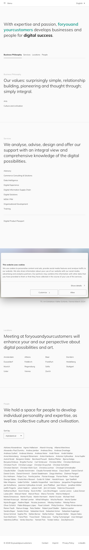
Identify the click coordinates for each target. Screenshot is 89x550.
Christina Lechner (46, 468)
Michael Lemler (27, 499)
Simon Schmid (10, 514)
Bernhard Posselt (39, 459)
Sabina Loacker (67, 508)
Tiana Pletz (23, 517)
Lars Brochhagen (50, 491)
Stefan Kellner (48, 514)
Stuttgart (70, 366)
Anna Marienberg (11, 456)
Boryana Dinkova (11, 462)
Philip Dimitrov (57, 505)
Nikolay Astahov (54, 502)
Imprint (55, 543)
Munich (7, 366)
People (45, 55)
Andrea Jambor (32, 450)
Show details (76, 285)
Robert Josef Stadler (50, 508)
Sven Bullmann (10, 517)
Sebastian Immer (53, 511)
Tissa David (34, 517)
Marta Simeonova (11, 496)
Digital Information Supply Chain (17, 190)
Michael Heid (68, 496)
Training (7, 209)
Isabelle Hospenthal (39, 482)
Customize (44, 292)
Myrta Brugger (10, 502)
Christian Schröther (61, 465)
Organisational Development (16, 204)
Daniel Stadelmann (40, 473)
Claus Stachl (64, 470)
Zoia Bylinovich (67, 520)
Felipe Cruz (21, 476)
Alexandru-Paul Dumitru (14, 450)
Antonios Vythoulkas (64, 456)
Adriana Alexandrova (13, 447)
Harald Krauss (58, 479)
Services (26, 55)
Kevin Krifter (36, 491)
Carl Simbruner (41, 462)
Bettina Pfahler (55, 459)
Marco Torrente (47, 494)
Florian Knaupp (48, 476)
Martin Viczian (55, 496)
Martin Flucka (26, 496)
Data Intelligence (11, 180)
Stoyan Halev (76, 514)
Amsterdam (9, 357)
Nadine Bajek (23, 502)
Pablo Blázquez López (27, 505)
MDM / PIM (8, 199)
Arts (5, 101)
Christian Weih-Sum (28, 468)
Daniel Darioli (77, 470)
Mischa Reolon (57, 499)
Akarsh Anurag (46, 447)
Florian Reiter (62, 476)
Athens (28, 357)
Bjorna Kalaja (68, 459)
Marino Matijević (63, 494)
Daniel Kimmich (23, 473)
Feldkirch (28, 362)
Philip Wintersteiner (73, 505)
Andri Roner (54, 453)
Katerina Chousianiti (66, 488)
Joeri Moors (61, 485)
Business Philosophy (13, 55)
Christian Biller (55, 462)
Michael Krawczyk (11, 499)
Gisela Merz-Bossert (26, 479)
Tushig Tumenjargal (61, 517)
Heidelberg (71, 362)
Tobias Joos (46, 517)
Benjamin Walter (23, 459)
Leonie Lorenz (66, 491)
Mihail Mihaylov (42, 499)
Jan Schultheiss (10, 485)
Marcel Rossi (33, 494)
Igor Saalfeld (71, 479)
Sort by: (7, 430)
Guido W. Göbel (43, 479)
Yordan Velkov (53, 520)
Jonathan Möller (74, 485)
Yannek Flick (40, 520)
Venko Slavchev (26, 520)
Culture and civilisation (13, 106)
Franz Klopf (74, 476)
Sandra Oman (23, 511)
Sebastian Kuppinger (70, 511)
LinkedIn (81, 543)
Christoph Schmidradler (66, 468)
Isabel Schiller (23, 482)
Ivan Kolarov (55, 482)
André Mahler (67, 453)
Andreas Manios (26, 453)
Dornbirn (70, 357)
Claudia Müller (10, 470)
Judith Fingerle (10, 488)
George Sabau (10, 479)
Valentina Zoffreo (11, 520)
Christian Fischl (10, 465)
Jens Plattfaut (49, 485)
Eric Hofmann (9, 476)
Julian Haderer (24, 488)
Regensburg (30, 366)
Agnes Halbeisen (30, 447)
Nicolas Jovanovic (38, 502)
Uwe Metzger (77, 517)
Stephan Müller (62, 514)
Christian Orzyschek (42, 465)
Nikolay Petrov (69, 502)
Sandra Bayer (9, 511)
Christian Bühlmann (72, 462)
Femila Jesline (34, 476)
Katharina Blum (10, 491)
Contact (45, 543)
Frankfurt (49, 362)
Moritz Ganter (70, 499)
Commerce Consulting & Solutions (18, 175)
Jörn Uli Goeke (50, 488)
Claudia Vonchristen (26, 470)
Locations (36, 55)
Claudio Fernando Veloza (46, 470)
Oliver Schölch (10, 505)
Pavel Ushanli (43, 505)
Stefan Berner (34, 514)
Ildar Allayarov (10, 482)
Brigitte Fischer (26, 462)
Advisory (7, 171)
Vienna (27, 371)
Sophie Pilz (22, 514)
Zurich (48, 371)
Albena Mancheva (62, 447)
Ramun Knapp (22, 508)
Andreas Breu (46, 450)
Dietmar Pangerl (71, 473)
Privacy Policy (68, 543)
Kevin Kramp (24, 491)
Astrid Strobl (9, 459)
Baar (47, 357)
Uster (6, 371)
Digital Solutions (10, 194)
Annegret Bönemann (29, 456)
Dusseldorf (8, 362)
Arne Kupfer (80, 456)
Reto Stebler (35, 508)
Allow (72, 292)
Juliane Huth (37, 488)
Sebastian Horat (37, 511)
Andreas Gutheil (10, 453)
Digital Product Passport (14, 221)
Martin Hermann (40, 496)
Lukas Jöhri (8, 494)
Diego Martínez (55, 473)
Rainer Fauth (9, 508)
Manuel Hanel (21, 494)
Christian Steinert (11, 468)
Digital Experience (11, 185)
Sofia (47, 366)
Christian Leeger (25, 465)
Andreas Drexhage (62, 450)
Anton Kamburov (47, 456)
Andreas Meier (41, 453)
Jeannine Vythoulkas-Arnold (30, 485)
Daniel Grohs (9, 473)
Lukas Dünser (79, 491)
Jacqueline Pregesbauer (72, 482)
